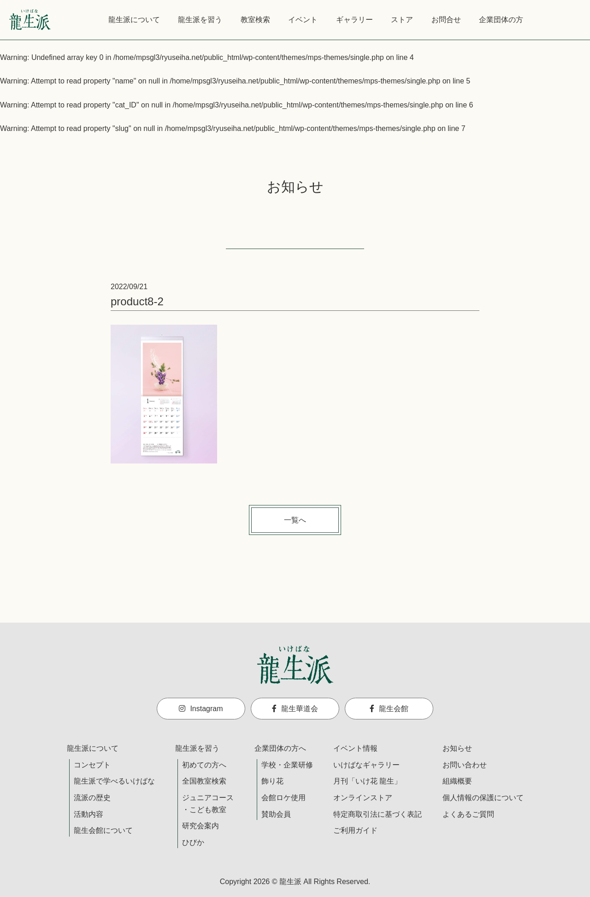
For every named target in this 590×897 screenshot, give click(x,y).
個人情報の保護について (483, 798)
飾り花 (272, 781)
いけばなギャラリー (366, 765)
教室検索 (255, 20)
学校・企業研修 (287, 765)
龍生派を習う (200, 20)
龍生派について (134, 20)
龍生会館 (389, 709)
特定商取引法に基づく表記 (377, 814)
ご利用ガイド (355, 830)
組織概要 (457, 781)
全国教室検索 (204, 781)
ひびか (193, 842)
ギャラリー (354, 20)
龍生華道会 (295, 709)
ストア (402, 20)
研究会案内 (200, 826)
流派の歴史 (92, 798)
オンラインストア (362, 798)
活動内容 (88, 814)
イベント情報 (355, 748)
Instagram (201, 709)
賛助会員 (276, 814)
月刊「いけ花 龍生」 (367, 781)
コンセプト (92, 765)
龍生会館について (103, 830)
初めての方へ (204, 765)
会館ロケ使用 (283, 798)
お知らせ (457, 748)
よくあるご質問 (468, 814)
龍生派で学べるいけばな (114, 781)
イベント (303, 20)
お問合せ (446, 20)
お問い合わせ (464, 765)
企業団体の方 (501, 20)
